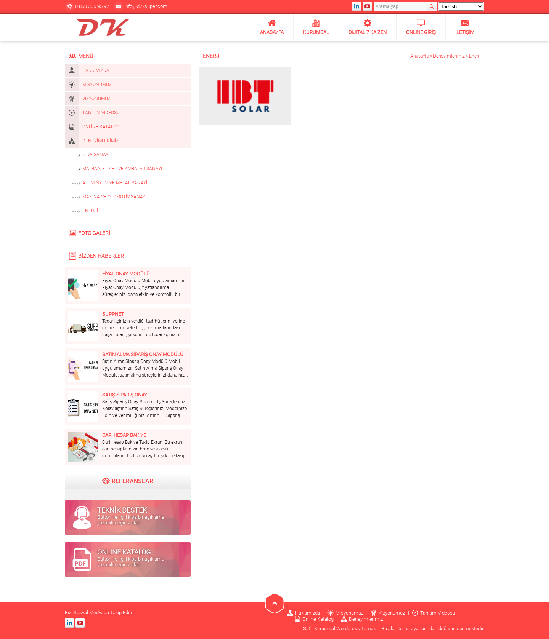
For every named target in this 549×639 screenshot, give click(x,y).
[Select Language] (461, 6)
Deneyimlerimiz (449, 56)
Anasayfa (419, 56)
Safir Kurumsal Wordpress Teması (340, 628)
